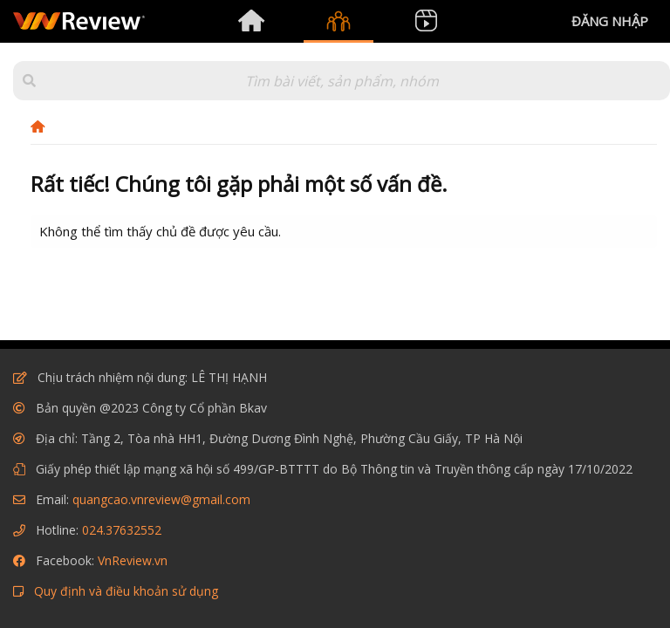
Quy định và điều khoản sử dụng (126, 591)
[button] (29, 80)
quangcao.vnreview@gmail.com (161, 499)
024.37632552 (121, 530)
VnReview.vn (133, 560)
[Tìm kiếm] (341, 80)
